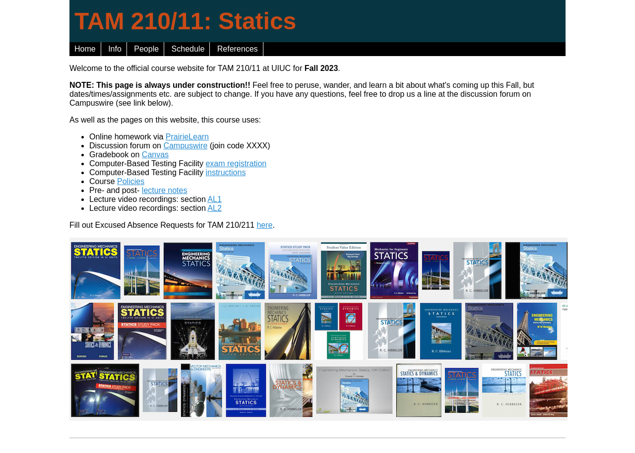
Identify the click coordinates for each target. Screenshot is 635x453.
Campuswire (185, 145)
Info (115, 49)
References (237, 49)
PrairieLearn (187, 136)
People (146, 49)
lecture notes (165, 190)
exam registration (235, 163)
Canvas (155, 154)
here (264, 225)
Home (85, 49)
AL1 (214, 199)
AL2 (214, 208)
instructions (225, 172)
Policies (130, 181)
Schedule (188, 49)
